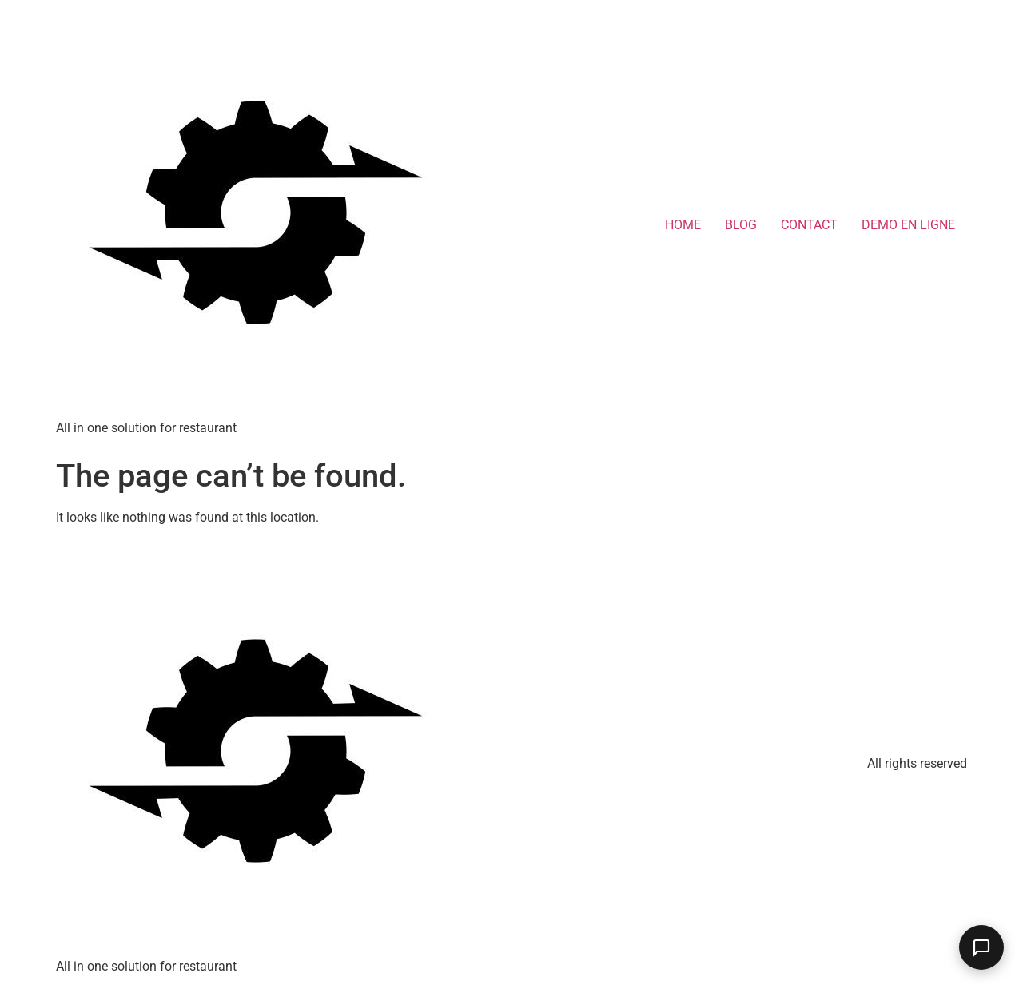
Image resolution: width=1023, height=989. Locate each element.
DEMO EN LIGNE (908, 224)
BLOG (741, 224)
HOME (683, 224)
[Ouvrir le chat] (981, 947)
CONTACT (809, 224)
